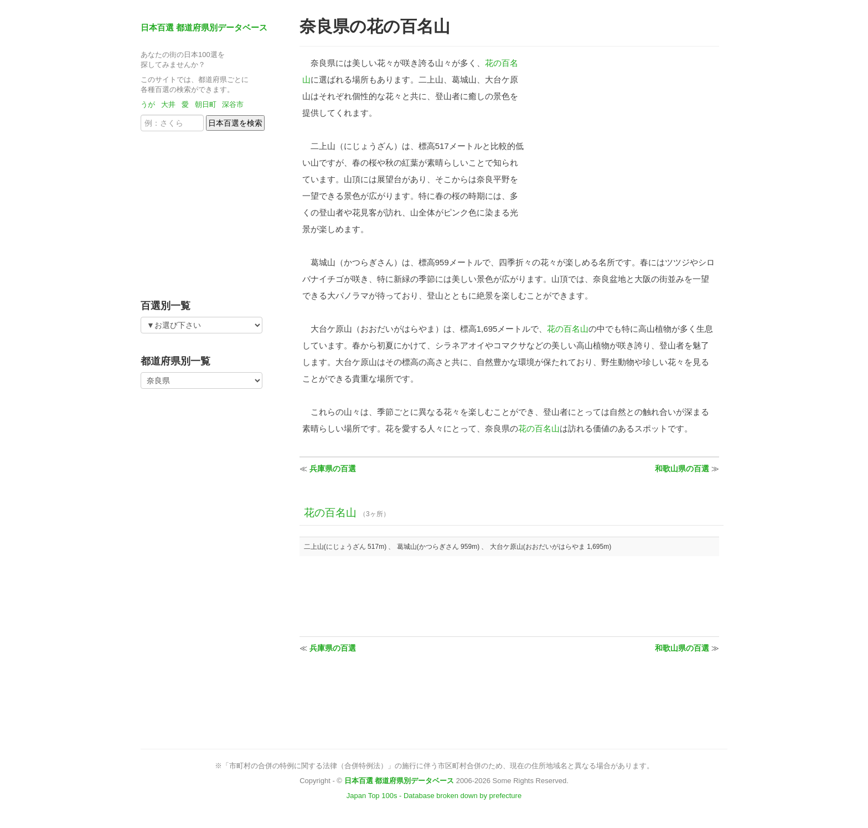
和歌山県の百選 (682, 468)
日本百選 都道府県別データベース (204, 27)
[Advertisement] (210, 211)
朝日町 (205, 104)
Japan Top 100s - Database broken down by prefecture (434, 795)
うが (148, 104)
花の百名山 (567, 328)
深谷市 (233, 104)
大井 (168, 104)
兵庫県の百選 (332, 468)
